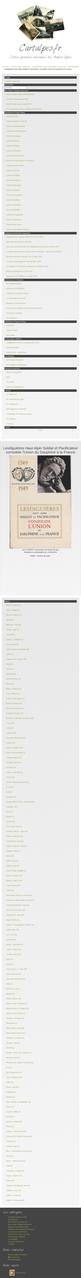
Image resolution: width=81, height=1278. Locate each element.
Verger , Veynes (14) (14, 1176)
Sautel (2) (10, 1156)
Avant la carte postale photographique (20, 94)
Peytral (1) (10, 1107)
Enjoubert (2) (11, 797)
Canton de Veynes (13, 180)
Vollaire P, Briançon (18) (15, 1200)
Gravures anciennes (15, 1242)
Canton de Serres (13, 170)
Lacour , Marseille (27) (14, 944)
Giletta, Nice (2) (12, 861)
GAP (8, 377)
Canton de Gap (12, 116)
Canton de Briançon (13, 220)
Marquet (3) (10, 994)
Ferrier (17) (10, 821)
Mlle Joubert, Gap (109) (15, 1028)
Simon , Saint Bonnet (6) (15, 1161)
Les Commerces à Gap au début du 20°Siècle (23, 109)
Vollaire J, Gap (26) (13, 1195)
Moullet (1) (10, 1048)
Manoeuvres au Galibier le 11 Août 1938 (21, 276)
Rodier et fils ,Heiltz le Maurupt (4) (19, 1136)
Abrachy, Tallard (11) (14, 615)
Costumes (10, 325)
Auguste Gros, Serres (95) (16, 659)
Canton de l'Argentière (14, 215)
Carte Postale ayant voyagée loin (18, 104)
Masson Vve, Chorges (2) (16, 1013)
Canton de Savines (13, 205)
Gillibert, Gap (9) (12, 866)
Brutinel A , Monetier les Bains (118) (20, 718)
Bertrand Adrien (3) (13, 679)
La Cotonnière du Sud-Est (16, 298)
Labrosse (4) (11, 940)
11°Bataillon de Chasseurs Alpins (19, 414)
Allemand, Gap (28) (13, 625)
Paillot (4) (9, 1082)
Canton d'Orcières (13, 200)
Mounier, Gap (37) (13, 1058)
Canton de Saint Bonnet (15, 156)
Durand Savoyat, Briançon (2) (17, 782)
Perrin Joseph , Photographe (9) (18, 1102)
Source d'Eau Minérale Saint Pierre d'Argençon (24, 308)
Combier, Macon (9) (13, 758)
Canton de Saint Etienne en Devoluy (20, 161)
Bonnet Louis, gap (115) (15, 699)
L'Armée (11, 1244)
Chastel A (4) (11, 733)
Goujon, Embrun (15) (14, 881)
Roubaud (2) (11, 1141)
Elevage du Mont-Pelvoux (16, 303)
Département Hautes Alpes (18, 1227)
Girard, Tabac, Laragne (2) (16, 871)
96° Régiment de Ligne (15, 399)
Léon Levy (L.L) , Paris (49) (16, 969)
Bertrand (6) (10, 674)
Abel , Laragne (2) (13, 610)
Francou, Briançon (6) (14, 836)
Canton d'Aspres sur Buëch (16, 121)
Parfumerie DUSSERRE (15, 288)
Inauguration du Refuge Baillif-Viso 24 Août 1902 (24, 237)
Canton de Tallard (13, 175)
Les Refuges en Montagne (16, 365)
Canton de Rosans (13, 151)
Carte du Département (14, 387)
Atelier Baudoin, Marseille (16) (17, 649)
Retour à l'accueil (12, 81)
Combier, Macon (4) (13, 762)
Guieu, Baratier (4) (13, 885)
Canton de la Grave (13, 225)
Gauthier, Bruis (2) (13, 851)
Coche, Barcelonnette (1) (15, 753)
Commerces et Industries (17, 1232)
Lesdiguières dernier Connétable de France (48, 67)
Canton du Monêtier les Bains (17, 229)
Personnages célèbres (20, 67)
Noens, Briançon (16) (14, 1077)
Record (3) (10, 1117)
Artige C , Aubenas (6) (14, 639)
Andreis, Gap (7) (12, 630)
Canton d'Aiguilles (13, 210)
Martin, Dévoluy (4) (13, 999)
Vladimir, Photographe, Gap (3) (18, 1186)
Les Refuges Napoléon (15, 360)
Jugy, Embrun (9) (12, 920)
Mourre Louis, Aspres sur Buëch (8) (19, 1063)
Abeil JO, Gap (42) (13, 605)
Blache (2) (10, 684)
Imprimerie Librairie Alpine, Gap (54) (20, 900)
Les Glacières (11, 318)
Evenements (13, 1219)
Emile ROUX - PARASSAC (16, 352)
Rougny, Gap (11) (13, 1146)
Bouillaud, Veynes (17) (14, 713)
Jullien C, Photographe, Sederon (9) (20, 925)
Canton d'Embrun (13, 190)
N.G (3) (9, 1067)
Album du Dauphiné (13, 372)
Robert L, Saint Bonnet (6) (16, 1131)
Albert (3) (9, 620)
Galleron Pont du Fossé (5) (16, 846)
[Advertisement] (40, 575)
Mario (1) (9, 984)
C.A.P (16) (10, 723)
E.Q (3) (9, 792)
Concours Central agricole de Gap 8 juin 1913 (23, 261)
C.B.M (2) (10, 728)
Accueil (4, 67)
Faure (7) (9, 812)
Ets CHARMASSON (13, 284)
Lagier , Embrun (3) (13, 949)
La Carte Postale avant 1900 (17, 99)
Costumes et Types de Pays (18, 1234)
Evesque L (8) (11, 807)
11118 (40, 430)
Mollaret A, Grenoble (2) (15, 1038)
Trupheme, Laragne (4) (15, 1171)
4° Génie (9, 424)
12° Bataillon (11, 419)
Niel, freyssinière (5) (13, 1072)
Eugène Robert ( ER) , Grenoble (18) (20, 802)
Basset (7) (10, 669)
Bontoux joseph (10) (14, 703)
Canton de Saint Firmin (15, 166)
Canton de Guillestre (14, 195)
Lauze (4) (9, 964)
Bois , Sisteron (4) (13, 694)
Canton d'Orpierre (13, 141)
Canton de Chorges (13, 185)
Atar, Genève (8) (12, 644)
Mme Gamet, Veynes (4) (15, 1033)
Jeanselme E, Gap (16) (15, 915)
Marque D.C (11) (12, 989)
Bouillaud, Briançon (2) (15, 708)
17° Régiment (11, 394)
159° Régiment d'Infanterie (16, 409)
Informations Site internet (17, 1222)
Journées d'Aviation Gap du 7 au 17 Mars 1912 (24, 257)
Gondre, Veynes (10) (14, 876)
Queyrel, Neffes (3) (13, 1112)
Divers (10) (10, 777)
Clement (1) (10, 743)
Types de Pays (11, 330)
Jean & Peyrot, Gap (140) (16, 910)
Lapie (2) (9, 959)
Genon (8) (10, 856)
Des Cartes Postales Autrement (20, 1224)
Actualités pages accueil (17, 1217)
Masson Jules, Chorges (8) (16, 1003)
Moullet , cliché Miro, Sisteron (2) (18, 1053)
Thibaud (9, 1166)
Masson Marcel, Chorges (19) (17, 1008)
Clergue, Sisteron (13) (14, 748)
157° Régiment (12, 404)
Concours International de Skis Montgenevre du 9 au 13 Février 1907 (32, 247)
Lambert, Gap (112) (13, 954)
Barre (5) (9, 664)
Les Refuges (13, 1239)
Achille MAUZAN (12, 348)
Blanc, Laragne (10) (13, 689)
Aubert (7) (10, 654)
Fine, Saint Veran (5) (14, 826)
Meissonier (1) (11, 1023)
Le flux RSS (16, 1273)
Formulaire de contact (17, 1255)
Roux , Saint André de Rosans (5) (19, 1151)
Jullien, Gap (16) (12, 930)
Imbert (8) (10, 890)
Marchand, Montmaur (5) (15, 979)
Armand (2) (10, 635)
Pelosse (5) (10, 1097)
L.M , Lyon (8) (11, 935)
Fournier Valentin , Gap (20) (16, 831)
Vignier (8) (10, 1181)
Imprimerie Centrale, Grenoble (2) (19, 895)
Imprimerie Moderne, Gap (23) (17, 905)
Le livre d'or (13, 1257)
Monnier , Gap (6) (13, 1043)
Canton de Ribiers (13, 146)
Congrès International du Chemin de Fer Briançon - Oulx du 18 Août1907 (34, 252)
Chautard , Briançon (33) (15, 738)
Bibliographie (73, 67)
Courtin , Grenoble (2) (14, 772)
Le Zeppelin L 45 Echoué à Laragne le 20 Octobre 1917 (27, 266)
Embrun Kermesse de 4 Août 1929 (19, 271)
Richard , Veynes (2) (14, 1122)
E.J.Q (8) (9, 787)
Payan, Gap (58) (12, 1087)
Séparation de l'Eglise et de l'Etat (18, 242)
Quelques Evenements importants (21, 1229)
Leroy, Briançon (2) (13, 974)
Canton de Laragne (13, 136)
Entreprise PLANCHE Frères (17, 293)
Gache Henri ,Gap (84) (15, 841)
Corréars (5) (10, 767)
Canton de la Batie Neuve (16, 131)
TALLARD (10, 382)
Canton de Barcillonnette (15, 126)
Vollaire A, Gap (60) (13, 1190)
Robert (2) (10, 1126)
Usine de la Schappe (14, 313)
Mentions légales (14, 1260)
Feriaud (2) (10, 817)
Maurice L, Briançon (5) (15, 1018)
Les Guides (10, 335)
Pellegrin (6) (10, 1092)
